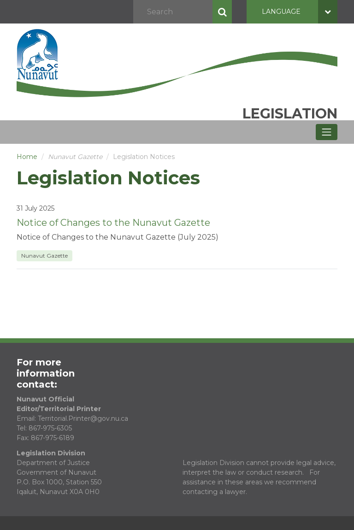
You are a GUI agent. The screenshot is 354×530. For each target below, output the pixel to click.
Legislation (289, 113)
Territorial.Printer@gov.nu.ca (83, 418)
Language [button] (299, 12)
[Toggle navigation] (326, 132)
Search (222, 12)
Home (27, 157)
